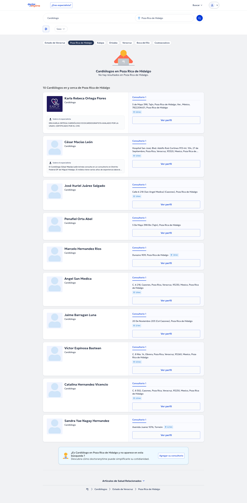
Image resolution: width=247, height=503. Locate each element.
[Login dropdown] (214, 5)
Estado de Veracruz (55, 42)
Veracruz (127, 42)
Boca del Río (143, 42)
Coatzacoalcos (162, 42)
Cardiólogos (101, 489)
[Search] (199, 18)
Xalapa (100, 42)
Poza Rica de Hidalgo (81, 42)
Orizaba (113, 42)
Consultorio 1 (139, 97)
